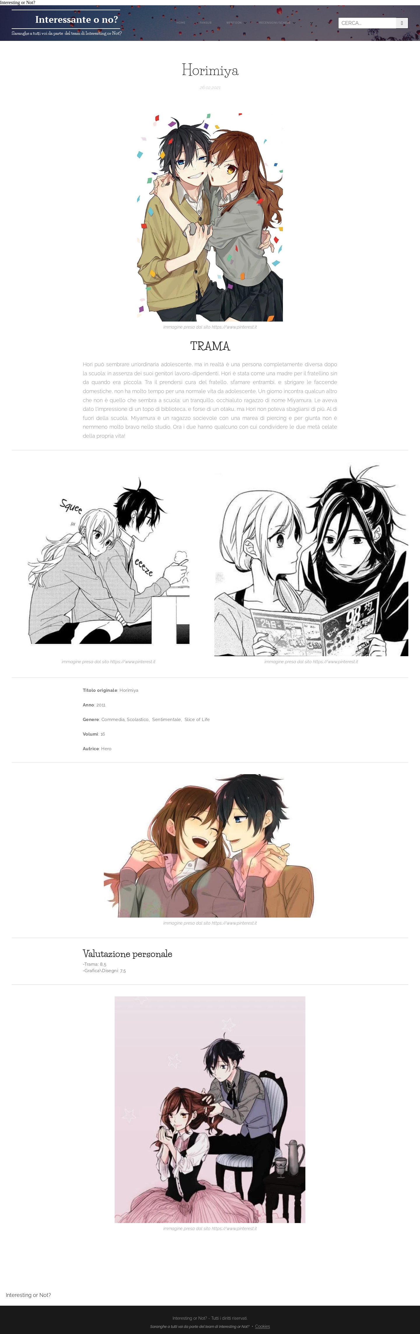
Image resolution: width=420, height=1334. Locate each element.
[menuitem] (218, 23)
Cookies (262, 1326)
